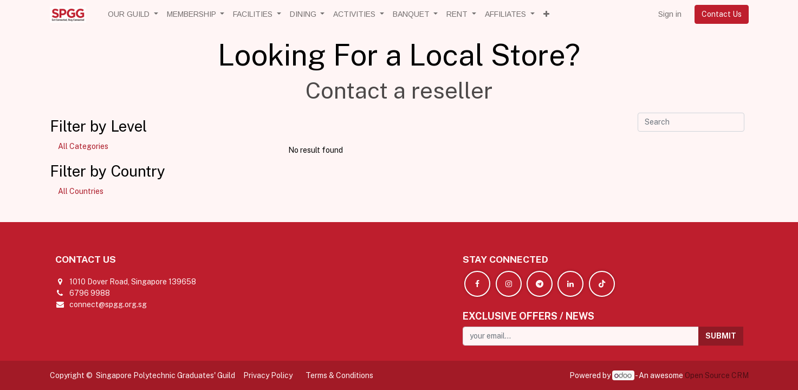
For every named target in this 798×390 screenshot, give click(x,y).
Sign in (670, 14)
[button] (546, 14)
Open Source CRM (717, 375)
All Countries (80, 191)
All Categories (83, 146)
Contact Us (722, 14)
